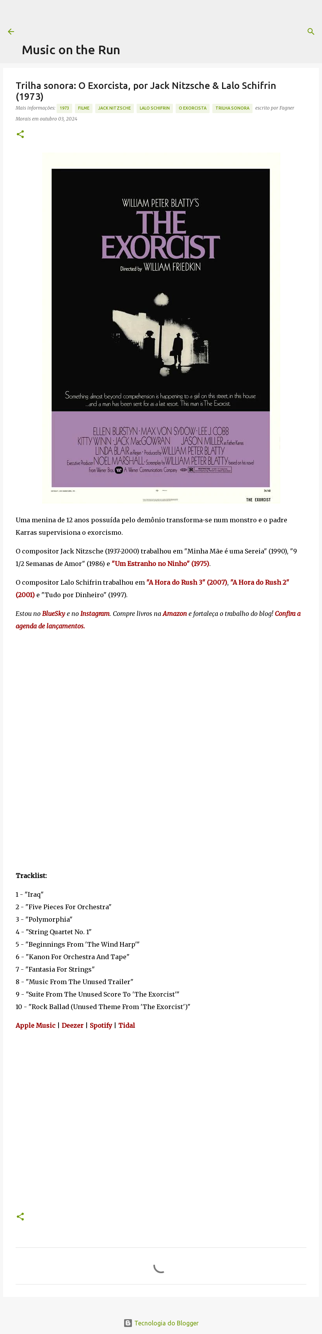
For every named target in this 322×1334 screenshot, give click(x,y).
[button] (20, 134)
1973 (64, 108)
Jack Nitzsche (114, 108)
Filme (83, 108)
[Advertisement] (164, 17)
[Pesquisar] (311, 31)
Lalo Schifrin (155, 108)
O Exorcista (192, 108)
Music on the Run (71, 50)
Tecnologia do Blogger (161, 1323)
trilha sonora (232, 108)
